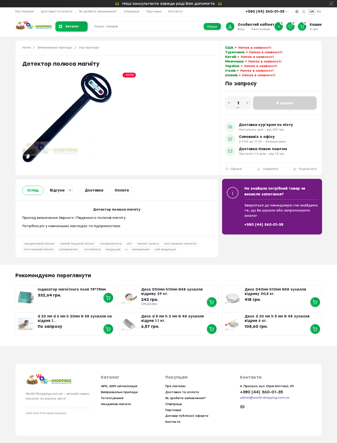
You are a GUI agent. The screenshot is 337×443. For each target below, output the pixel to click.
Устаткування (112, 398)
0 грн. (314, 29)
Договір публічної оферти (186, 415)
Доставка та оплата (56, 11)
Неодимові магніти (116, 404)
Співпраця (131, 11)
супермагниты (111, 243)
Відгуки (61, 190)
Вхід (241, 29)
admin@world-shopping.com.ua (264, 397)
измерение (140, 249)
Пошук (212, 26)
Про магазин (24, 11)
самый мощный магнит (77, 243)
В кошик (284, 103)
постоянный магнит (39, 249)
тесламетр (92, 249)
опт (129, 243)
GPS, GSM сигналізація (119, 386)
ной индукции (165, 249)
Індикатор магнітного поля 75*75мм (72, 289)
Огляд (33, 190)
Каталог (69, 26)
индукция (113, 249)
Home (26, 47)
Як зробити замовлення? (98, 11)
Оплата (121, 190)
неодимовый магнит (39, 243)
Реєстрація (260, 29)
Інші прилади (89, 47)
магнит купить (148, 243)
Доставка (94, 190)
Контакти (175, 11)
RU (319, 12)
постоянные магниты (180, 243)
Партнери (153, 11)
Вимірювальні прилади (55, 47)
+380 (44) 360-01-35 (265, 11)
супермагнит (69, 249)
